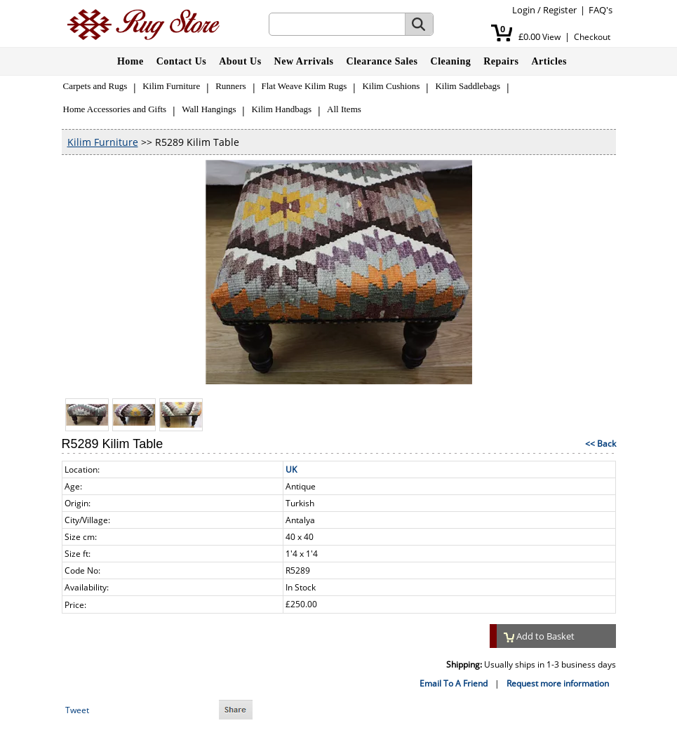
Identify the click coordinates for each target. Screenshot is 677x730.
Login (523, 10)
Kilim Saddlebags (467, 86)
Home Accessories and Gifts (115, 109)
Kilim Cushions (391, 86)
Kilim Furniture (171, 86)
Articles (549, 61)
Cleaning (451, 61)
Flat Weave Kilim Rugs (304, 86)
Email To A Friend (454, 683)
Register (560, 10)
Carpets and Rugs (95, 86)
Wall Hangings (209, 109)
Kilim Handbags (281, 109)
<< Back (600, 444)
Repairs (500, 61)
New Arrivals (304, 61)
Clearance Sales (382, 61)
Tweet (77, 710)
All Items (344, 109)
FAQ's (600, 10)
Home (130, 61)
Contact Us (181, 61)
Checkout (592, 37)
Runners (230, 86)
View (551, 37)
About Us (240, 61)
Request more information (558, 683)
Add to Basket (539, 636)
